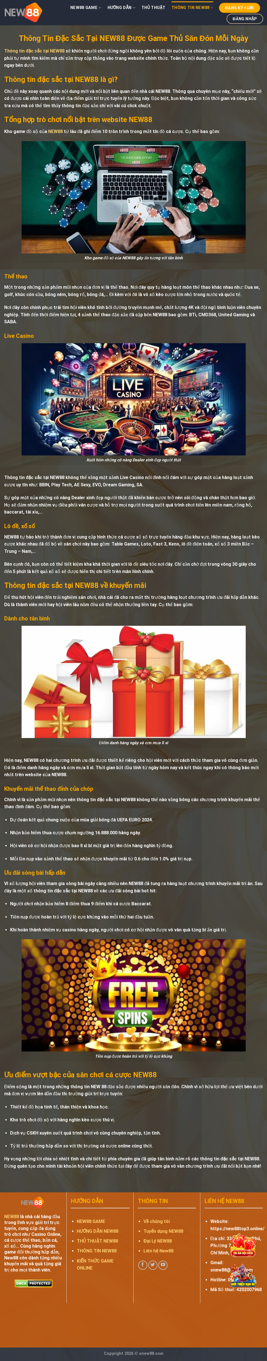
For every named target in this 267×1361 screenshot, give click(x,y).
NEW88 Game (85, 7)
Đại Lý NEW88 (157, 1241)
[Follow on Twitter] (152, 1265)
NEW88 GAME (91, 1221)
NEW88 (55, 131)
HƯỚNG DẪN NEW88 (97, 1231)
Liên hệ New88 (158, 1251)
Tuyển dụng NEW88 (163, 1231)
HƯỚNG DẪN (121, 7)
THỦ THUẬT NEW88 (97, 1241)
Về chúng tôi (156, 1221)
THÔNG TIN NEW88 (97, 1251)
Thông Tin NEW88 (192, 7)
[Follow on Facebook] (142, 1265)
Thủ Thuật (153, 7)
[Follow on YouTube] (163, 1265)
